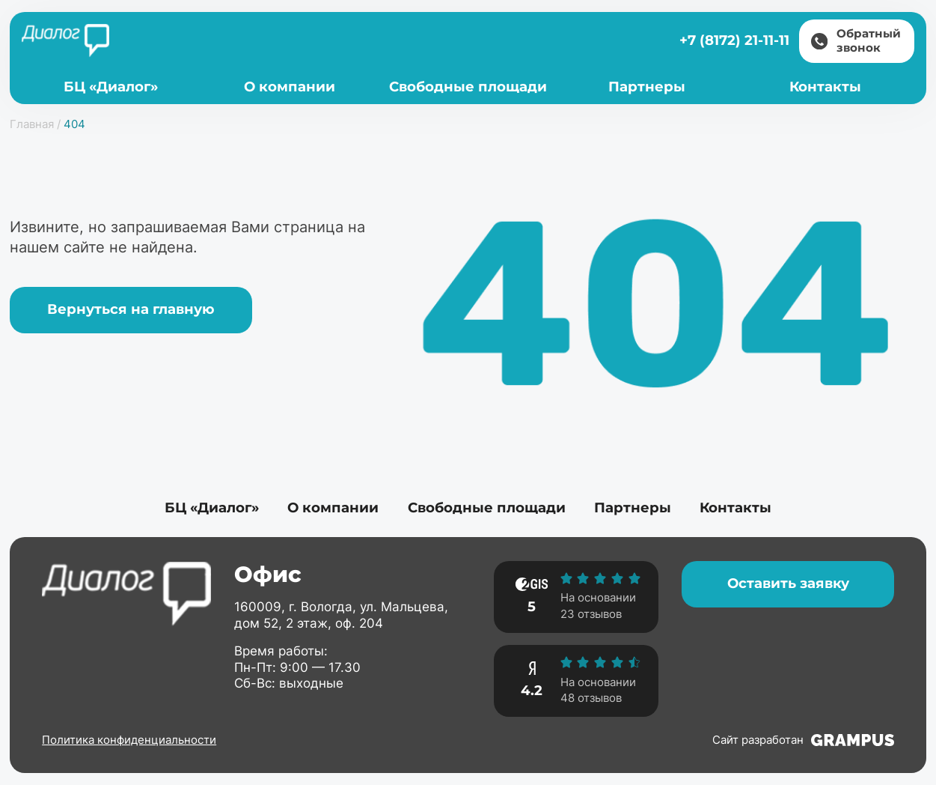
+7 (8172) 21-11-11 (734, 40)
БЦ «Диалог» (111, 86)
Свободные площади (468, 86)
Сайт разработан (803, 740)
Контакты (825, 86)
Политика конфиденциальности (129, 740)
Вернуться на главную (131, 309)
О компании (289, 86)
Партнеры (646, 86)
